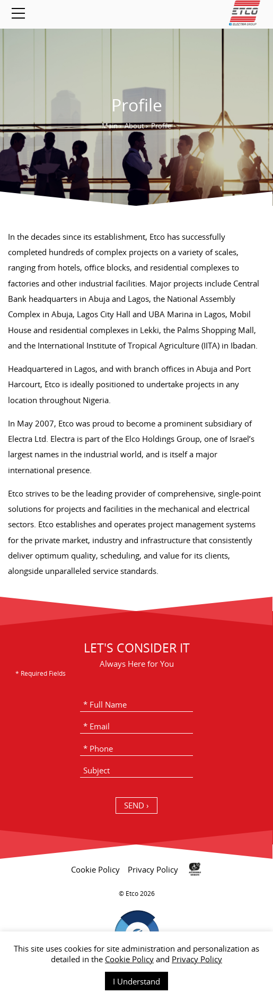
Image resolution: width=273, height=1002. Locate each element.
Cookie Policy (129, 959)
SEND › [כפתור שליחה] (136, 805)
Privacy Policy (197, 959)
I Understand (136, 981)
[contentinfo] (136, 926)
